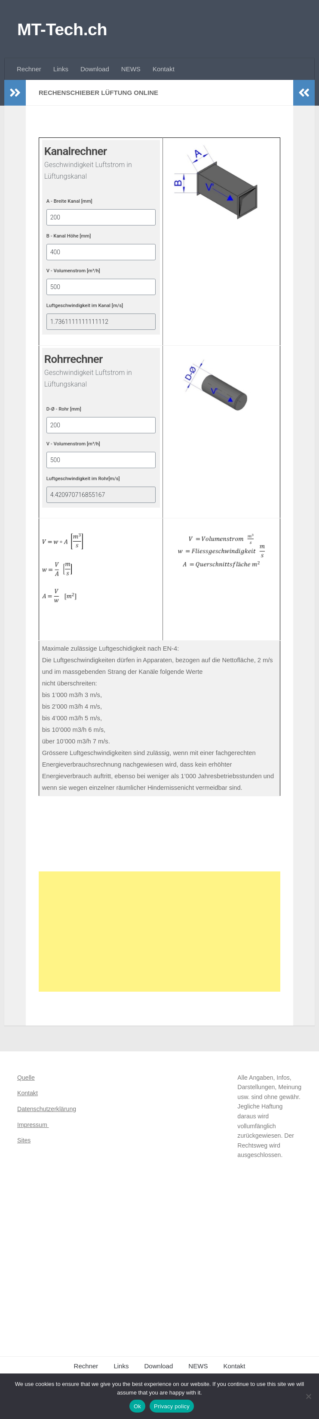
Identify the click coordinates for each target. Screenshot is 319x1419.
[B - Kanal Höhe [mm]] (101, 252)
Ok (137, 1406)
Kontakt (164, 69)
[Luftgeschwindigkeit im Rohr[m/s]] (101, 495)
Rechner (29, 69)
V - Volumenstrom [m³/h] (73, 271)
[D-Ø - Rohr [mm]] (101, 425)
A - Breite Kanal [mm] (69, 201)
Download (94, 69)
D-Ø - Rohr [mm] (63, 409)
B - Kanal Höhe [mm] (68, 236)
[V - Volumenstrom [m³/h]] (101, 287)
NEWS (131, 69)
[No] (308, 1396)
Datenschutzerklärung (46, 1108)
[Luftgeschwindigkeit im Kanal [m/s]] (101, 322)
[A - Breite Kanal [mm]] (101, 217)
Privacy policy (172, 1406)
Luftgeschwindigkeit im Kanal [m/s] (84, 305)
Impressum (33, 1124)
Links (60, 69)
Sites (24, 1140)
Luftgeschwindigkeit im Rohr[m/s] (83, 478)
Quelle (26, 1077)
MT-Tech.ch (62, 29)
